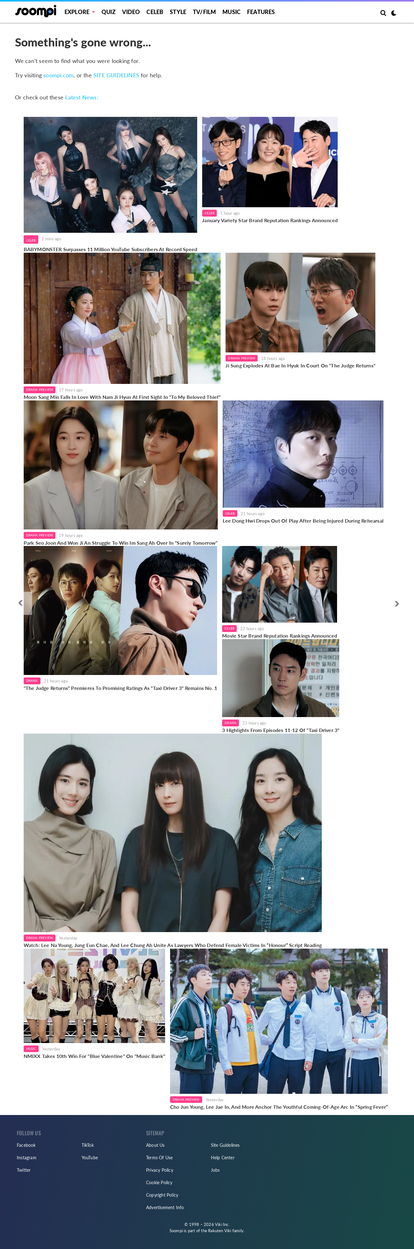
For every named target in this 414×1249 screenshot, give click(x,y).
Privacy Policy (159, 1170)
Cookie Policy (159, 1182)
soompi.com (58, 75)
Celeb (154, 11)
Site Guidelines (225, 1145)
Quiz (109, 11)
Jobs (215, 1170)
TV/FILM (204, 11)
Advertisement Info (165, 1207)
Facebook (26, 1145)
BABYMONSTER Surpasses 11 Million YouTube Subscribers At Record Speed (110, 249)
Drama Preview (39, 389)
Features (261, 11)
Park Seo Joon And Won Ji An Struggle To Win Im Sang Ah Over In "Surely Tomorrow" (121, 543)
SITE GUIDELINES (116, 75)
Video (131, 11)
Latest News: (81, 97)
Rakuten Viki (219, 1230)
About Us (155, 1145)
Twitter (24, 1170)
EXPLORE (76, 11)
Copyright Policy (162, 1195)
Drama (32, 680)
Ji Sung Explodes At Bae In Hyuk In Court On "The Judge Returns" (300, 365)
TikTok (88, 1145)
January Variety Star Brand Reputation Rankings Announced (270, 220)
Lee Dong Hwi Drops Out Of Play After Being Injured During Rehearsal (303, 521)
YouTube (90, 1157)
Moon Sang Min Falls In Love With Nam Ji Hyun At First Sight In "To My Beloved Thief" (122, 397)
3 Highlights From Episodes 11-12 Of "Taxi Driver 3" (280, 730)
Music (231, 11)
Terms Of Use (159, 1157)
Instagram (26, 1157)
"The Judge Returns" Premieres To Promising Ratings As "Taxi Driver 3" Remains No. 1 (120, 688)
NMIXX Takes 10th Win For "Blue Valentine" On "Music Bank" (94, 1056)
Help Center (223, 1157)
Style (178, 11)
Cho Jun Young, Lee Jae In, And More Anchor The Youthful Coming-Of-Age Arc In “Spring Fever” (279, 1107)
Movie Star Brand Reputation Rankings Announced (279, 636)
